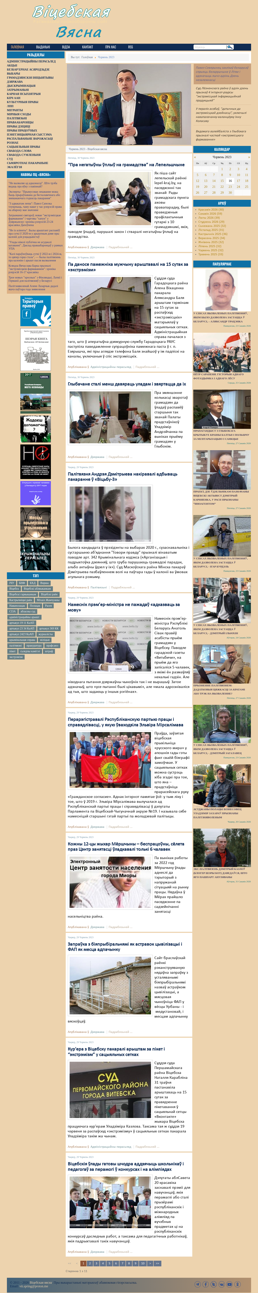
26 (197, 192)
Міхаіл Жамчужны (48, 600)
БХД (32, 583)
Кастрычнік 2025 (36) (212, 234)
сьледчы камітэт (30, 651)
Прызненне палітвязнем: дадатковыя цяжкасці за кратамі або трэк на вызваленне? (219, 689)
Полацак (35, 605)
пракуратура (34, 645)
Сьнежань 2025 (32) (212, 226)
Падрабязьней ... (120, 247)
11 (246, 175)
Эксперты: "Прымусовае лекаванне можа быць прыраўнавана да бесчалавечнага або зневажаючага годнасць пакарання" (34, 195)
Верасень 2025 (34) (211, 238)
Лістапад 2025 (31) (211, 230)
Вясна (78, 31)
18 (246, 181)
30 (230, 192)
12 (197, 181)
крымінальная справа (22, 639)
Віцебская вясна (41, 1282)
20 (205, 186)
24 (238, 186)
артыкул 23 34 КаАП (21, 628)
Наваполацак (17, 605)
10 (142, 1263)
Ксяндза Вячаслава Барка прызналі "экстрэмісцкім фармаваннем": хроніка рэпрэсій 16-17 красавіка (32, 269)
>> (157, 1263)
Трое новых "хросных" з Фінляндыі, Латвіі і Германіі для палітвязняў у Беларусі (35, 279)
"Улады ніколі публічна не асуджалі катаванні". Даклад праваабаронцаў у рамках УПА (36, 245)
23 (230, 186)
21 (213, 186)
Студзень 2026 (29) (211, 222)
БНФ (22, 583)
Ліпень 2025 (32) (209, 246)
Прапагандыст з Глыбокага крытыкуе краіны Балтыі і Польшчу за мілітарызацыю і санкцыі (221, 434)
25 (246, 186)
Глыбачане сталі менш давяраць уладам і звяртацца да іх (127, 384)
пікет (12, 651)
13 (205, 181)
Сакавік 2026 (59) (210, 213)
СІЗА (12, 611)
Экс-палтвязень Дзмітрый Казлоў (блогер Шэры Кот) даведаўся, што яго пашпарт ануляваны (220, 873)
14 (213, 181)
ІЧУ (11, 583)
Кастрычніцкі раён (20, 600)
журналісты (45, 634)
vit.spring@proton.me (34, 1286)
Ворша (44, 583)
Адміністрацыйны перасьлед (111, 367)
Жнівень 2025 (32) (211, 242)
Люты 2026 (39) (209, 217)
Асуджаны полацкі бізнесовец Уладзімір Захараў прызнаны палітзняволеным (217, 813)
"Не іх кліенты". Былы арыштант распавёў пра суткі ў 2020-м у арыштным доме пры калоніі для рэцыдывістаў (34, 233)
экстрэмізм (16, 656)
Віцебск (14, 588)
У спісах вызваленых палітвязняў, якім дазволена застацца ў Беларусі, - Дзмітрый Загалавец (220, 749)
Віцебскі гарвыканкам (22, 594)
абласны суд (28, 611)
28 (213, 192)
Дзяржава (97, 247)
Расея (48, 605)
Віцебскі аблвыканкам (37, 588)
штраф (49, 651)
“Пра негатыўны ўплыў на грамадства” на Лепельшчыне (126, 165)
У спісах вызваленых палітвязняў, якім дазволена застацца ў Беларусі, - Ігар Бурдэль (220, 562)
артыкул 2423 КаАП (21, 634)
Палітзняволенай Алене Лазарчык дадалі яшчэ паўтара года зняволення (33, 288)
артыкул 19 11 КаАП (21, 622)
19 (197, 186)
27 (205, 192)
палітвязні (15, 645)
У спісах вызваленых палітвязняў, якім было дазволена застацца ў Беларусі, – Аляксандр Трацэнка (220, 317)
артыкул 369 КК (49, 628)
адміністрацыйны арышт (24, 617)
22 (222, 186)
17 (238, 181)
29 (222, 192)
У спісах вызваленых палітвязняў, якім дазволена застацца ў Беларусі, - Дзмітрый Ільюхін (220, 629)
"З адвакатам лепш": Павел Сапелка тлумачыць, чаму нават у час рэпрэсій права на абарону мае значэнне (35, 207)
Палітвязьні (99, 587)
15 (222, 181)
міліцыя (44, 639)
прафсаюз (52, 645)
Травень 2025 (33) (210, 254)
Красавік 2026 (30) (211, 209)
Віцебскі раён (49, 594)
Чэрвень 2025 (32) (210, 250)
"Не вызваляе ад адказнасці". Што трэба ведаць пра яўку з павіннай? (33, 185)
